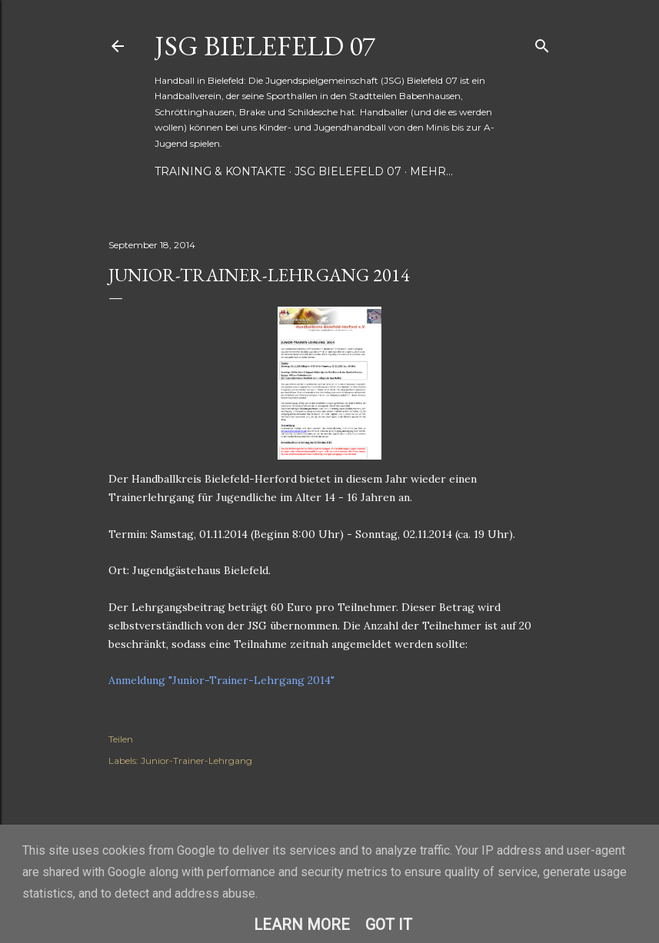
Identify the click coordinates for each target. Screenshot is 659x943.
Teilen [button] (120, 739)
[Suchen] (542, 43)
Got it (388, 924)
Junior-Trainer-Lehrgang (196, 760)
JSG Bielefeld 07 (265, 46)
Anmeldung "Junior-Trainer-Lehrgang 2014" (221, 680)
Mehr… (431, 171)
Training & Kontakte (220, 171)
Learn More (302, 924)
